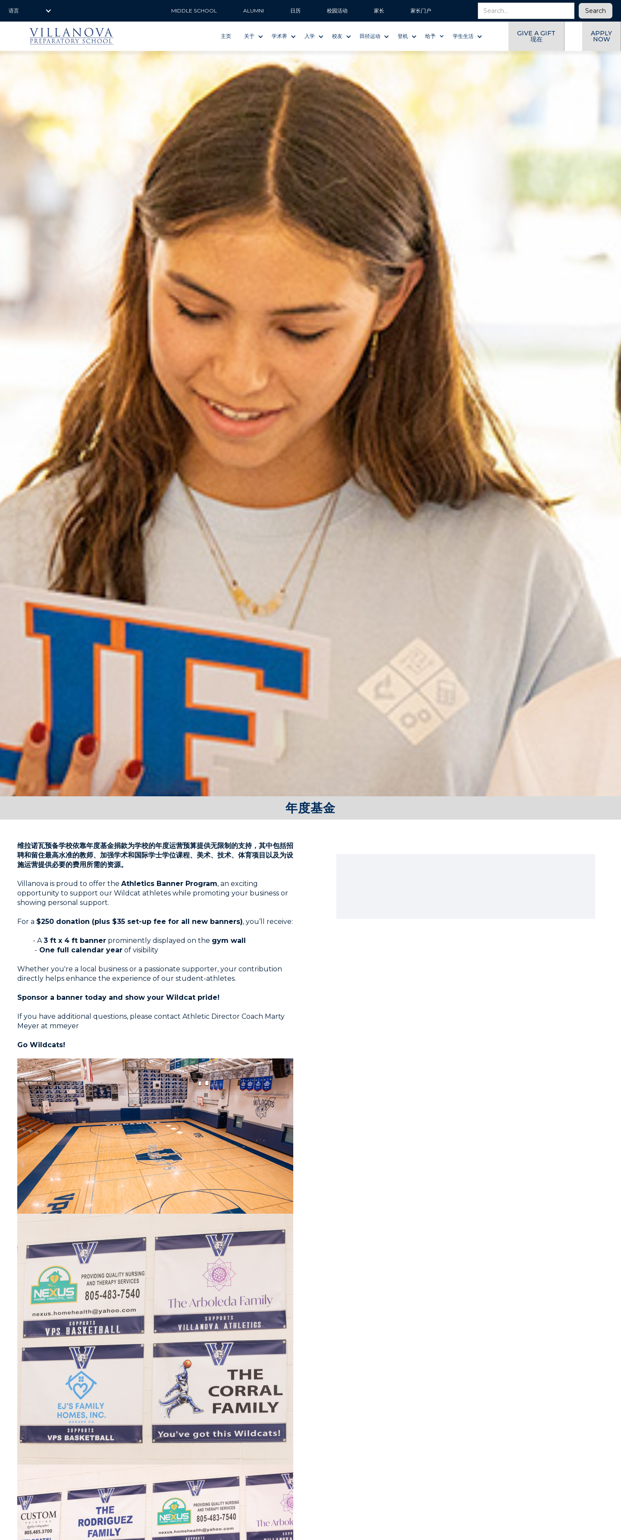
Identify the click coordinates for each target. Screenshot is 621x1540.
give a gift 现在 (536, 36)
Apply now (601, 36)
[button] (30, 11)
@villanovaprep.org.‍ (131, 1026)
